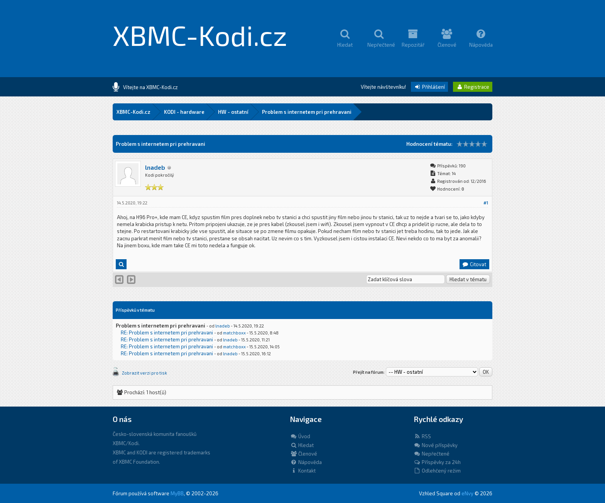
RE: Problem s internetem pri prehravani (167, 332)
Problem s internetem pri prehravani (307, 112)
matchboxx (234, 332)
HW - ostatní (233, 112)
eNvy (467, 493)
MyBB (177, 493)
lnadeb (155, 167)
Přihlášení (429, 87)
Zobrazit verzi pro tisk (144, 372)
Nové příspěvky (436, 445)
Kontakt (303, 471)
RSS (422, 436)
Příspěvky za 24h (437, 462)
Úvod (300, 436)
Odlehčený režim (437, 471)
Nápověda (306, 462)
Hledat (302, 445)
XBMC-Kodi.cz (200, 34)
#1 (485, 202)
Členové (303, 454)
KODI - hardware (184, 112)
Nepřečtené (432, 454)
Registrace (472, 87)
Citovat (474, 264)
